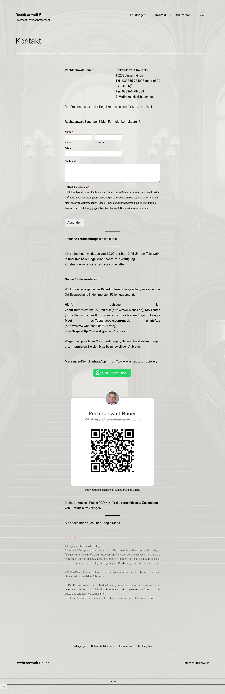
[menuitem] (202, 15)
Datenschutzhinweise (196, 663)
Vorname (69, 142)
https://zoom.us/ (87, 310)
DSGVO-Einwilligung (77, 187)
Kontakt (160, 15)
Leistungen (137, 15)
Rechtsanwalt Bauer (32, 15)
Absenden (74, 222)
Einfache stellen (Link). (91, 239)
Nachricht (70, 161)
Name (69, 132)
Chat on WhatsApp (115, 373)
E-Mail (69, 148)
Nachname (100, 142)
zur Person (183, 15)
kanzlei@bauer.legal (141, 97)
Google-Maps (110, 523)
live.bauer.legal (85, 259)
